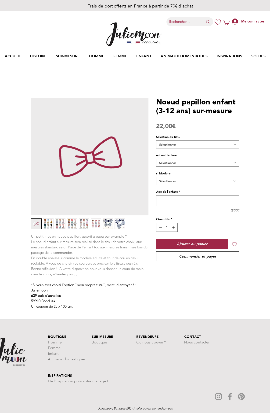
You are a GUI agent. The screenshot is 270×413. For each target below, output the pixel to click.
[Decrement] (160, 227)
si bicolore (163, 173)
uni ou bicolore (166, 155)
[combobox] (197, 144)
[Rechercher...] (183, 21)
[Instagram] (218, 396)
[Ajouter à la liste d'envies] (234, 244)
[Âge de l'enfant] (197, 200)
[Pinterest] (241, 396)
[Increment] (174, 227)
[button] (226, 22)
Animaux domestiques (67, 359)
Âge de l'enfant (168, 191)
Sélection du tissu (168, 137)
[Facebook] (229, 396)
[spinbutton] (167, 227)
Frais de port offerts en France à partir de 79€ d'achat (133, 6)
